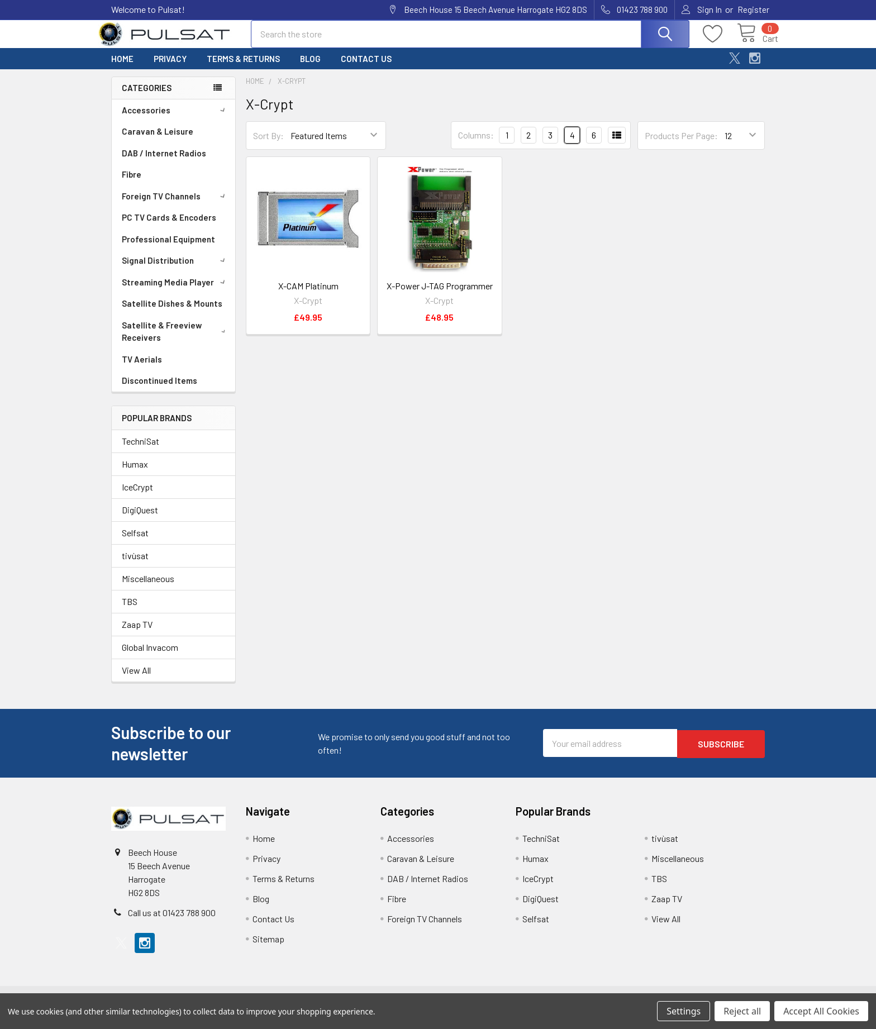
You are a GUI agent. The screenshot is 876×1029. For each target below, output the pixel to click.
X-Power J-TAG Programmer (440, 295)
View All (136, 680)
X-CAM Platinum (308, 295)
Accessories (175, 120)
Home (122, 69)
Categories (147, 98)
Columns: (476, 145)
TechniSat (140, 451)
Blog (310, 69)
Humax (135, 474)
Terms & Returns (243, 69)
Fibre (131, 184)
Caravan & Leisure (157, 141)
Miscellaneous (148, 588)
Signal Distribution (175, 270)
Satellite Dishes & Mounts (172, 313)
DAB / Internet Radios (164, 163)
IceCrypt (137, 497)
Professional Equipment (168, 249)
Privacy (170, 69)
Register (753, 9)
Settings (683, 1011)
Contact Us (366, 69)
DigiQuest (140, 519)
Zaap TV (137, 634)
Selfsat (135, 542)
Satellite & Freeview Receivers (176, 341)
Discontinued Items (159, 390)
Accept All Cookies (821, 1011)
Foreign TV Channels (175, 206)
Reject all (742, 1011)
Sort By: (268, 145)
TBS (129, 611)
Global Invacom (150, 657)
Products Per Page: (681, 145)
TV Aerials (142, 369)
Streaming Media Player (175, 292)
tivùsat (135, 565)
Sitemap (268, 949)
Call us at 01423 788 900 (172, 922)
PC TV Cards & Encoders (169, 227)
